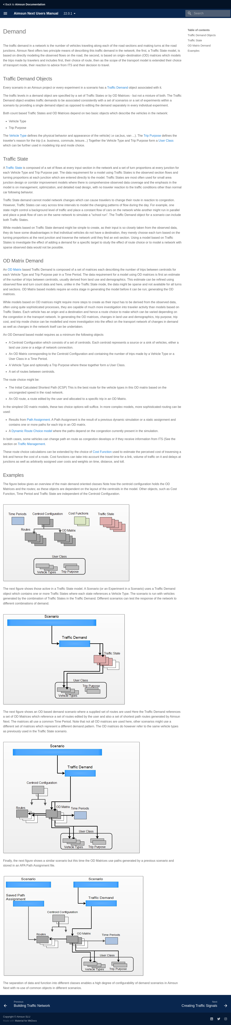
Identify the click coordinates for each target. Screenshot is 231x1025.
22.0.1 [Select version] (68, 13)
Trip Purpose (152, 135)
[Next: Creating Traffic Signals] (203, 1004)
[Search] (207, 13)
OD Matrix (14, 269)
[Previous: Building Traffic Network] (28, 1004)
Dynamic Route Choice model (32, 431)
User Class (166, 140)
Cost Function (102, 451)
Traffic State (195, 40)
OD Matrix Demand (199, 45)
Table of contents (199, 30)
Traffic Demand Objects (202, 35)
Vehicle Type (17, 135)
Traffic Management (31, 444)
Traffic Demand (117, 87)
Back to (24, 4)
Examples (193, 50)
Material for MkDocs (26, 1020)
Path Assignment (38, 419)
